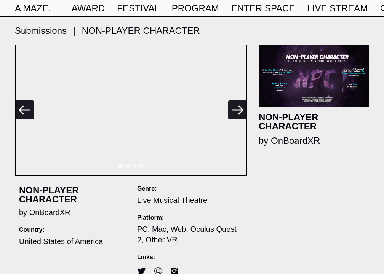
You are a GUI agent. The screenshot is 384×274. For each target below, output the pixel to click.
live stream (337, 8)
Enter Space (263, 8)
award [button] (88, 8)
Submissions (41, 30)
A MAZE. (33, 8)
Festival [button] (138, 8)
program (195, 8)
